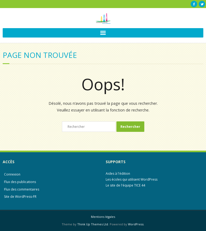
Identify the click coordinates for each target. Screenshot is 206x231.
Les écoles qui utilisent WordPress (131, 179)
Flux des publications (20, 182)
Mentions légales (103, 217)
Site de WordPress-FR (20, 196)
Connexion (12, 174)
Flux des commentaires (21, 189)
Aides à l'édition (118, 173)
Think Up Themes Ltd (92, 224)
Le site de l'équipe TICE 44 (125, 185)
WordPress (136, 224)
